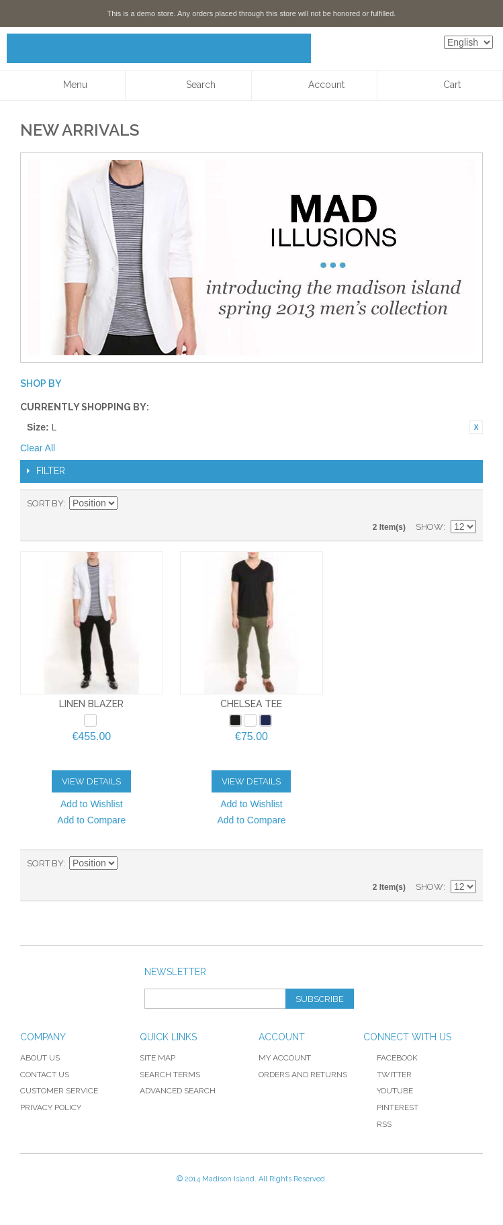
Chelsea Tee (251, 703)
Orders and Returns (303, 1074)
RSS (377, 1124)
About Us (40, 1057)
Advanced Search (178, 1090)
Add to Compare (91, 820)
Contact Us (44, 1074)
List (466, 504)
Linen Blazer (91, 703)
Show (429, 527)
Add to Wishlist (91, 804)
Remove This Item (476, 427)
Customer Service (59, 1090)
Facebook (390, 1057)
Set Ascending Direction (130, 504)
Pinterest (390, 1107)
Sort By (45, 503)
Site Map (157, 1057)
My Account (285, 1057)
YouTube (388, 1090)
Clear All (37, 448)
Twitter (387, 1074)
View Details (91, 781)
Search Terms (170, 1074)
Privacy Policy (50, 1107)
